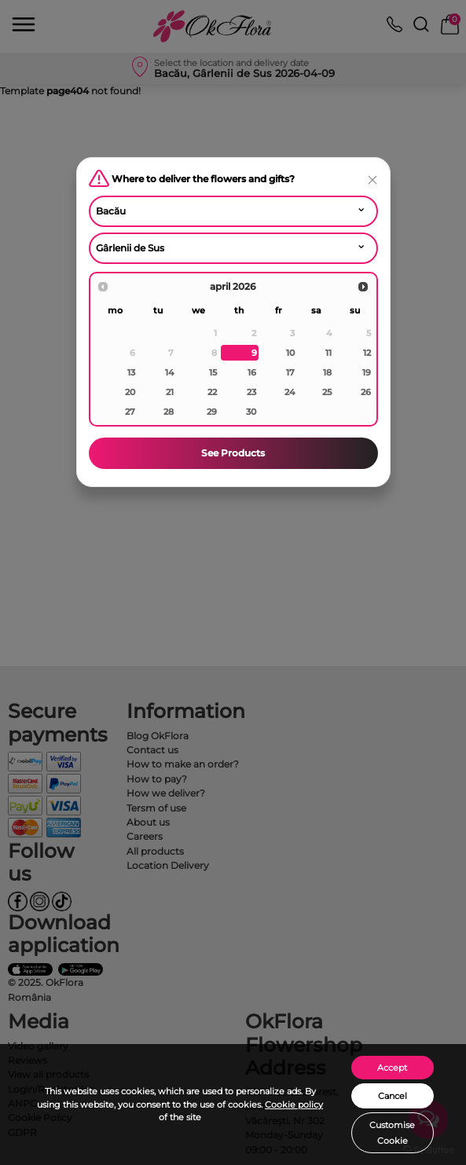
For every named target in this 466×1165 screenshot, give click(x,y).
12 (367, 352)
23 (251, 392)
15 (213, 372)
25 (327, 392)
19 (366, 372)
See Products (233, 453)
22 (212, 392)
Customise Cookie (392, 1132)
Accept (392, 1067)
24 (289, 392)
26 (366, 392)
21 (170, 392)
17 (290, 372)
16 (252, 372)
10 (290, 352)
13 (131, 372)
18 (327, 372)
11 (328, 352)
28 (168, 411)
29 (212, 411)
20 (130, 392)
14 (169, 372)
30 (251, 411)
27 (130, 411)
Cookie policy (294, 1104)
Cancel (392, 1095)
